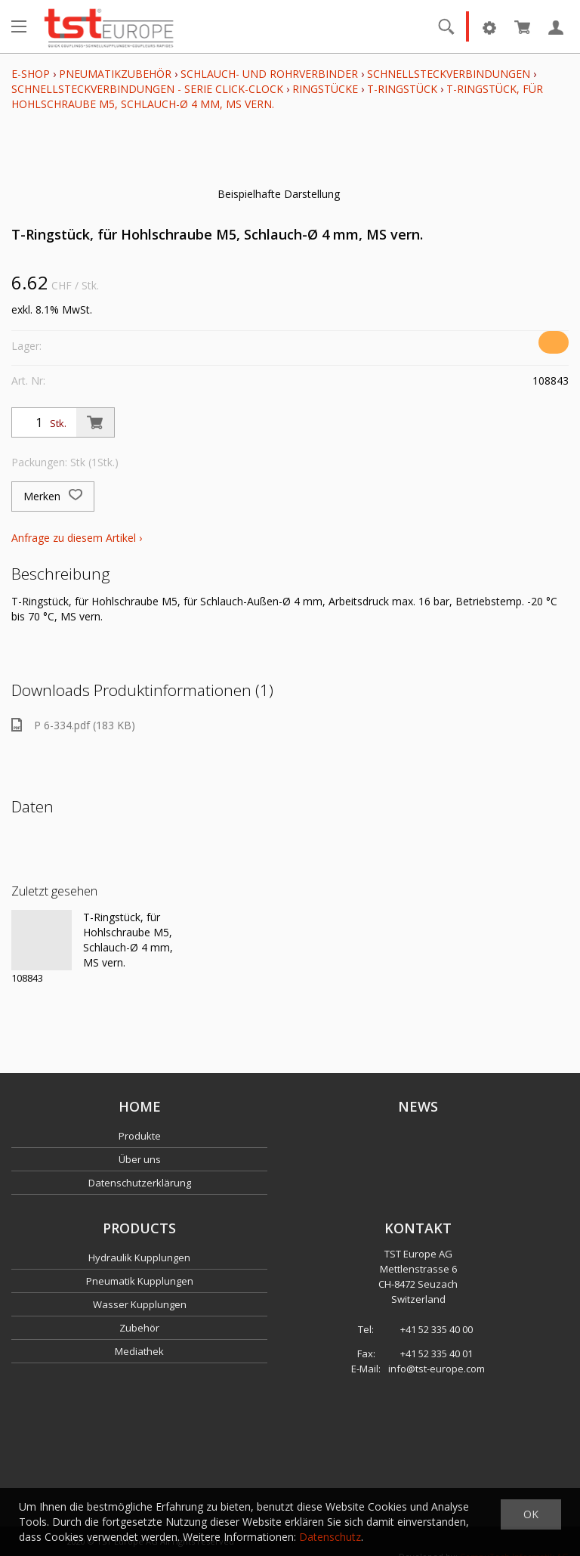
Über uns (140, 1159)
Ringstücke (325, 89)
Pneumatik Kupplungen (139, 1281)
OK (530, 1514)
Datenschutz (330, 1537)
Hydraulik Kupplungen (139, 1257)
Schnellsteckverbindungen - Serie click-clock (147, 89)
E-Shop (30, 74)
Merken (52, 496)
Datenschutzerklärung (139, 1182)
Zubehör (139, 1328)
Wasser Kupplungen (140, 1304)
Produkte (140, 1136)
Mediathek (139, 1351)
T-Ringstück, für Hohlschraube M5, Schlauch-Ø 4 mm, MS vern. (128, 940)
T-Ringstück (402, 89)
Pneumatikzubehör (116, 74)
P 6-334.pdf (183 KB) (73, 725)
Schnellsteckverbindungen (448, 74)
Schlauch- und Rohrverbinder (269, 74)
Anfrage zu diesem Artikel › (76, 538)
